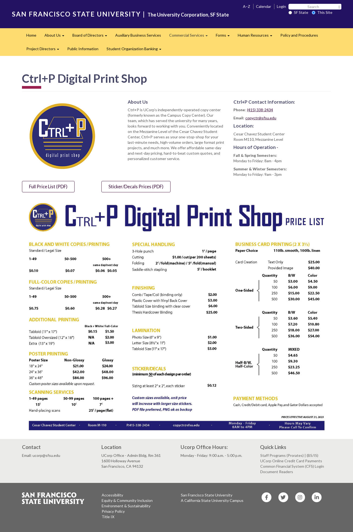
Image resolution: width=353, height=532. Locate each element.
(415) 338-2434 (260, 109)
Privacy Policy (113, 511)
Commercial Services (190, 37)
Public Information (82, 48)
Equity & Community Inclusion (127, 500)
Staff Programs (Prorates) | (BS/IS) (289, 455)
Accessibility (112, 495)
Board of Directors (91, 37)
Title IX (108, 516)
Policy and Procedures (299, 35)
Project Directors (44, 50)
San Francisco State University (206, 495)
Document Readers (276, 471)
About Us (56, 37)
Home (31, 35)
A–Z (246, 6)
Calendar (263, 6)
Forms (225, 37)
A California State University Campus (212, 500)
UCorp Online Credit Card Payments (291, 460)
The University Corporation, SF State (188, 15)
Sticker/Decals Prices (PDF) (135, 186)
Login (281, 6)
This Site (322, 12)
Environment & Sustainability (126, 506)
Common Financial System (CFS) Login (292, 466)
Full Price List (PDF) (48, 186)
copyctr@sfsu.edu (260, 118)
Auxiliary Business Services (138, 35)
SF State (298, 12)
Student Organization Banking (136, 50)
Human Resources (257, 37)
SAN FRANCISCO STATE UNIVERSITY (76, 14)
